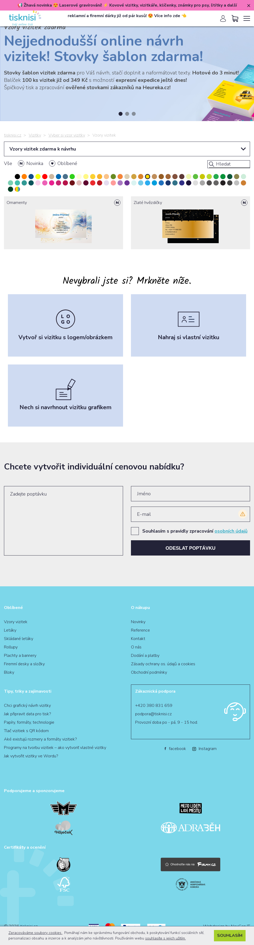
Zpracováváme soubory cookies (35, 932)
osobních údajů (230, 531)
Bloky (9, 672)
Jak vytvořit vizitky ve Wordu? (31, 756)
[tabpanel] (127, 68)
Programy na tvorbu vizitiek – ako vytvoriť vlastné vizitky (55, 748)
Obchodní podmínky (149, 672)
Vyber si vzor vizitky (66, 135)
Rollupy (11, 647)
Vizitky (35, 135)
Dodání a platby (145, 655)
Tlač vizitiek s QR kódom (26, 731)
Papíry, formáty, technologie (29, 722)
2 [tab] (127, 114)
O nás (136, 647)
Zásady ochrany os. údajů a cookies (163, 664)
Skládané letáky (18, 639)
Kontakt (138, 639)
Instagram (204, 749)
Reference (140, 630)
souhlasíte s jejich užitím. (165, 938)
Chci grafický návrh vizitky (27, 705)
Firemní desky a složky (24, 664)
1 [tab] (121, 114)
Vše (8, 163)
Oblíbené (67, 163)
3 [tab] (134, 114)
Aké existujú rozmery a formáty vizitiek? (40, 739)
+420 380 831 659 (153, 705)
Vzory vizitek (15, 622)
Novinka (34, 163)
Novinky (138, 622)
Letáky (10, 630)
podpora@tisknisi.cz (153, 714)
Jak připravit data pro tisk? (27, 714)
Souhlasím (229, 935)
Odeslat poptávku (190, 548)
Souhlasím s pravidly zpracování (194, 531)
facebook (175, 749)
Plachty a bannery (20, 655)
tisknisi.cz (12, 135)
